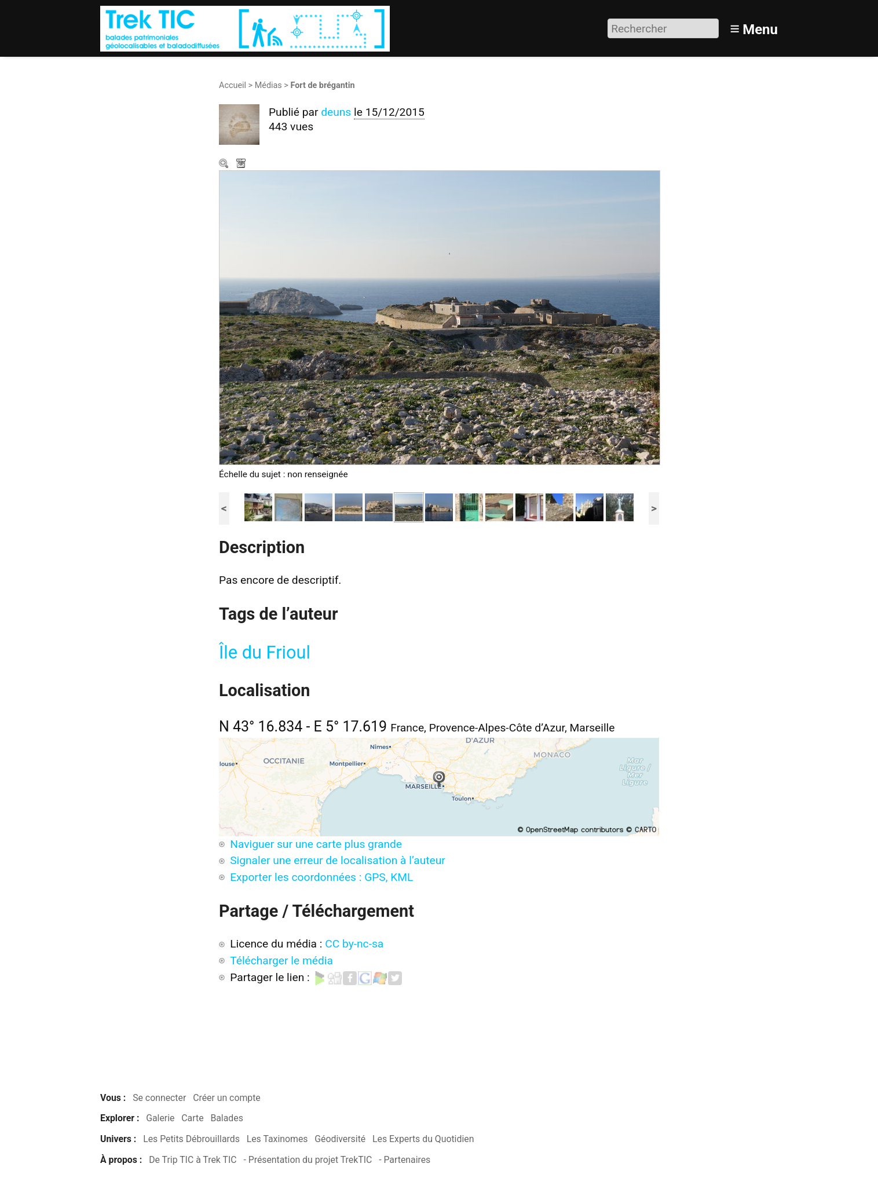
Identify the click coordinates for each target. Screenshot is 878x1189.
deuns (336, 112)
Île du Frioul (264, 652)
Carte (192, 1118)
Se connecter (159, 1097)
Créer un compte (227, 1097)
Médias (268, 85)
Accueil (232, 85)
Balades (226, 1118)
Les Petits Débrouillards (191, 1138)
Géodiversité (339, 1138)
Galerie (160, 1118)
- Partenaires (404, 1159)
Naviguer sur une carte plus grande (316, 844)
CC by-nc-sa (354, 943)
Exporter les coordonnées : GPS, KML (321, 877)
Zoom (225, 164)
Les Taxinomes (277, 1138)
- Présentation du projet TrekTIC (307, 1159)
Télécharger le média (242, 164)
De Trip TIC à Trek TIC (192, 1159)
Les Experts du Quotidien (423, 1138)
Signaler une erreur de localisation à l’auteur (337, 860)
